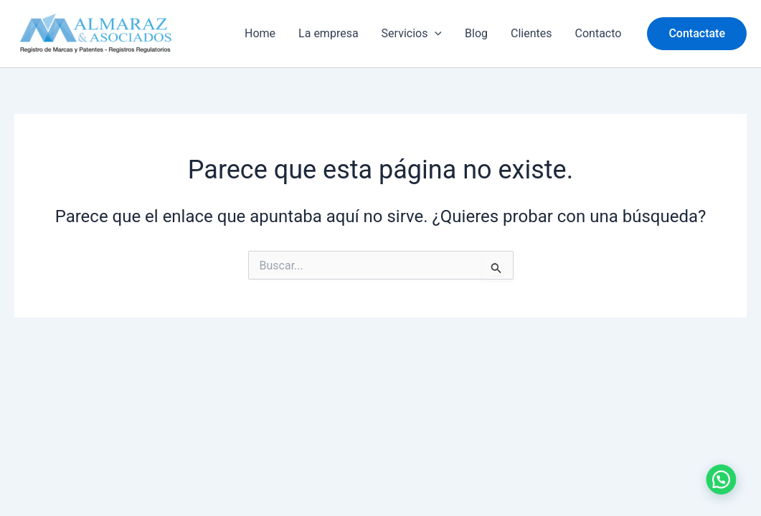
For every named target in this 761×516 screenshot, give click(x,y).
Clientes (531, 33)
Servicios (412, 33)
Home (260, 33)
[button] (697, 33)
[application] (434, 33)
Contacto (598, 33)
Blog (476, 33)
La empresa (328, 33)
